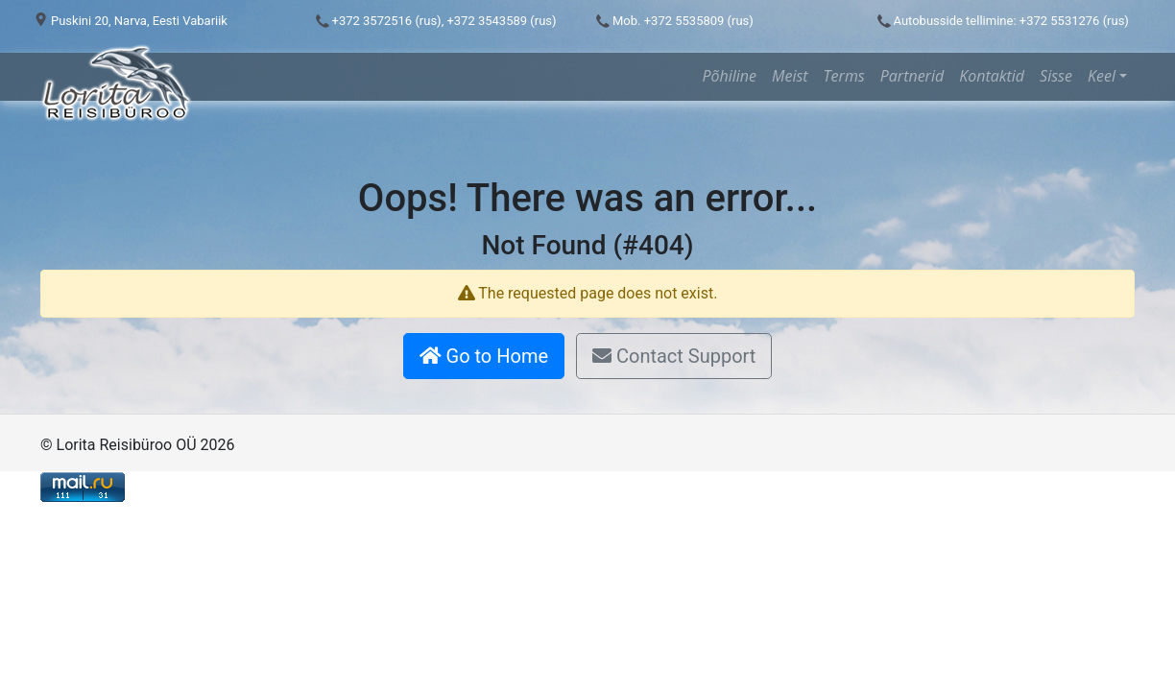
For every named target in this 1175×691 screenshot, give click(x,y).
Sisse (1056, 75)
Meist (790, 75)
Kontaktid (991, 75)
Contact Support (673, 356)
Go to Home (484, 356)
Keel (1101, 75)
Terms (844, 75)
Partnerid (912, 75)
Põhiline (729, 75)
